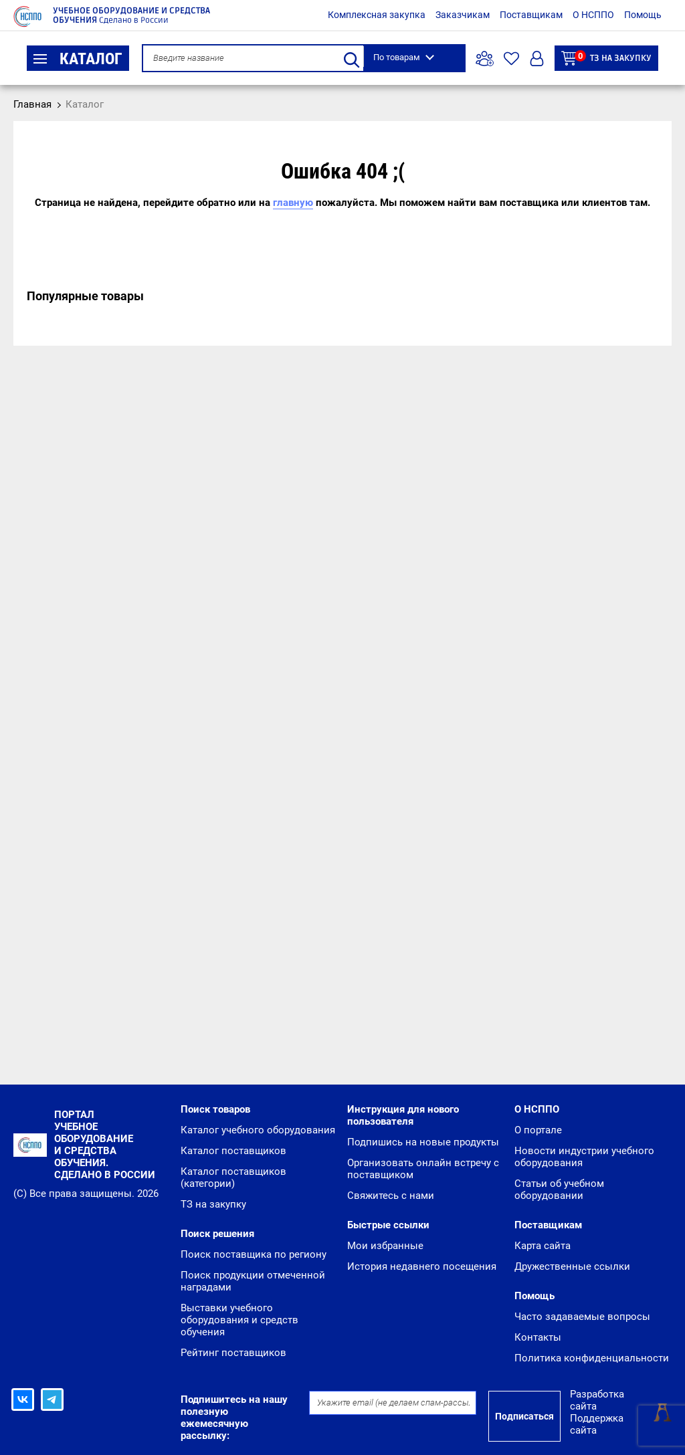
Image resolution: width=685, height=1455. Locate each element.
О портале (538, 1130)
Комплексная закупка (376, 14)
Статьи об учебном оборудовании (559, 1190)
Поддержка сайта (596, 1424)
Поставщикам (531, 14)
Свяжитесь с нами (390, 1196)
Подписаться (524, 1416)
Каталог (77, 58)
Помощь (643, 14)
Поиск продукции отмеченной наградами (253, 1281)
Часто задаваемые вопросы (582, 1317)
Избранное (511, 58)
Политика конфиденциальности (591, 1358)
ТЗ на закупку (606, 58)
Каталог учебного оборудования (258, 1130)
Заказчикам (462, 14)
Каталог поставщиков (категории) (233, 1177)
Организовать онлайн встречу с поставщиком (423, 1169)
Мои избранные (385, 1246)
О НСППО (593, 14)
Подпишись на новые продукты (423, 1142)
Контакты (537, 1337)
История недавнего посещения (421, 1266)
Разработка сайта (597, 1400)
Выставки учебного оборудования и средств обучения (239, 1320)
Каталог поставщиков (233, 1151)
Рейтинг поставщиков (233, 1353)
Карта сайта (542, 1246)
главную (293, 203)
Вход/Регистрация (537, 58)
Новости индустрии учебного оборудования (584, 1157)
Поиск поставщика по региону (253, 1254)
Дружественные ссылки (572, 1266)
